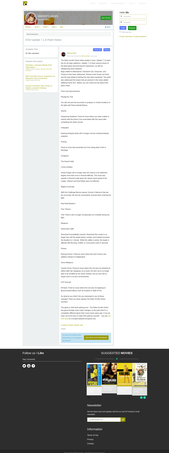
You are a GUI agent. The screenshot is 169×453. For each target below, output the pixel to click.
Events (37, 27)
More (62, 27)
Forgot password (140, 36)
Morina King (71, 53)
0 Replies (28, 69)
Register (132, 28)
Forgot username (126, 36)
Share (106, 50)
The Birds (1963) (138, 391)
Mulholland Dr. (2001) (108, 388)
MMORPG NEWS (48, 16)
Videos (54, 27)
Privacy (90, 439)
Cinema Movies (117, 3)
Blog (131, 3)
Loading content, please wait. (72, 325)
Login (123, 28)
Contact (143, 3)
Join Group (106, 18)
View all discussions (32, 34)
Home (92, 3)
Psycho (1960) (91, 390)
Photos (46, 27)
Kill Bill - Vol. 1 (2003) (124, 390)
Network (103, 3)
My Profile (37, 80)
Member (29, 27)
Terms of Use (92, 435)
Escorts (37, 89)
